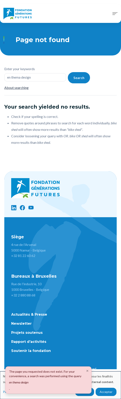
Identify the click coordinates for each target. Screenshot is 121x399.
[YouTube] (31, 207)
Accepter (106, 392)
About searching (16, 88)
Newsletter (21, 323)
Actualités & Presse (29, 314)
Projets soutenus (27, 333)
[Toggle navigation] (115, 13)
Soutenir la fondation (31, 351)
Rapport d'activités (28, 342)
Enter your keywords (19, 69)
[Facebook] (22, 207)
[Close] (87, 370)
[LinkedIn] (13, 207)
